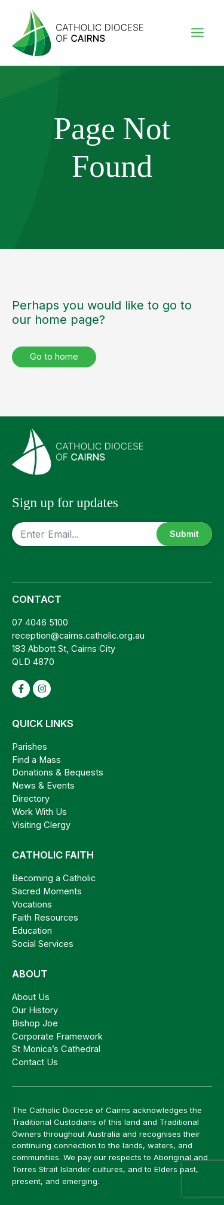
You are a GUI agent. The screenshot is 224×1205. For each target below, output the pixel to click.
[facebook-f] (21, 689)
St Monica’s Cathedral (56, 1049)
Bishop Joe (35, 1023)
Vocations (32, 904)
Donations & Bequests (57, 772)
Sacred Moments (47, 891)
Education (32, 930)
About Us (31, 997)
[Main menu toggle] (197, 33)
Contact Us (35, 1062)
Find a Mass (36, 760)
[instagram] (42, 689)
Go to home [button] (54, 356)
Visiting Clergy (41, 825)
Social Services (42, 944)
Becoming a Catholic (54, 878)
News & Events (43, 785)
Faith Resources (45, 917)
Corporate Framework (57, 1036)
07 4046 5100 (40, 622)
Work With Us (39, 812)
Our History (35, 1010)
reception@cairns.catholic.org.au (78, 635)
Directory (31, 798)
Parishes (29, 746)
